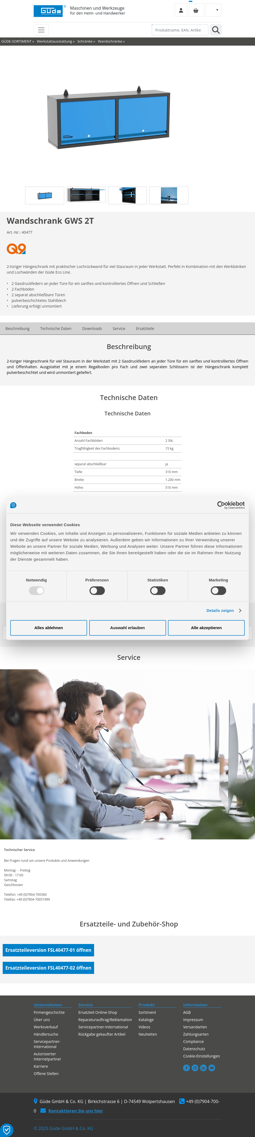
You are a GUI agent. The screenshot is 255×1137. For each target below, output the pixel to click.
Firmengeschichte (49, 1012)
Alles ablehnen (49, 627)
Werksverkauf (46, 1026)
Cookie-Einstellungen (201, 1056)
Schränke (84, 41)
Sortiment (147, 1012)
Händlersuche (46, 1034)
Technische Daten (55, 328)
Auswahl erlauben (127, 627)
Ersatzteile (145, 328)
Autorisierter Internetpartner (47, 1056)
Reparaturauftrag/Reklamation (105, 1019)
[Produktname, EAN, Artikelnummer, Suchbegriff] (180, 30)
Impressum (193, 1019)
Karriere (41, 1066)
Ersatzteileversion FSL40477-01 (48, 950)
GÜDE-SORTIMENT (16, 41)
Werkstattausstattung (54, 41)
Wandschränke (110, 41)
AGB (187, 1012)
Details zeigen (220, 610)
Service (119, 328)
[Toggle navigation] (41, 30)
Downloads (92, 328)
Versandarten (195, 1026)
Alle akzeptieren (206, 627)
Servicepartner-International (47, 1044)
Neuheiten (148, 1034)
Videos (144, 1026)
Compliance (193, 1041)
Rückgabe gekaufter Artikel (102, 1034)
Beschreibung (17, 328)
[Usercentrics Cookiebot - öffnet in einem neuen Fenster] (221, 505)
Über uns (42, 1019)
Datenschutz (194, 1048)
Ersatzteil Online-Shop (97, 1012)
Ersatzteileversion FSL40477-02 (48, 968)
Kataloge (146, 1019)
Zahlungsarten (195, 1034)
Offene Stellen (46, 1073)
